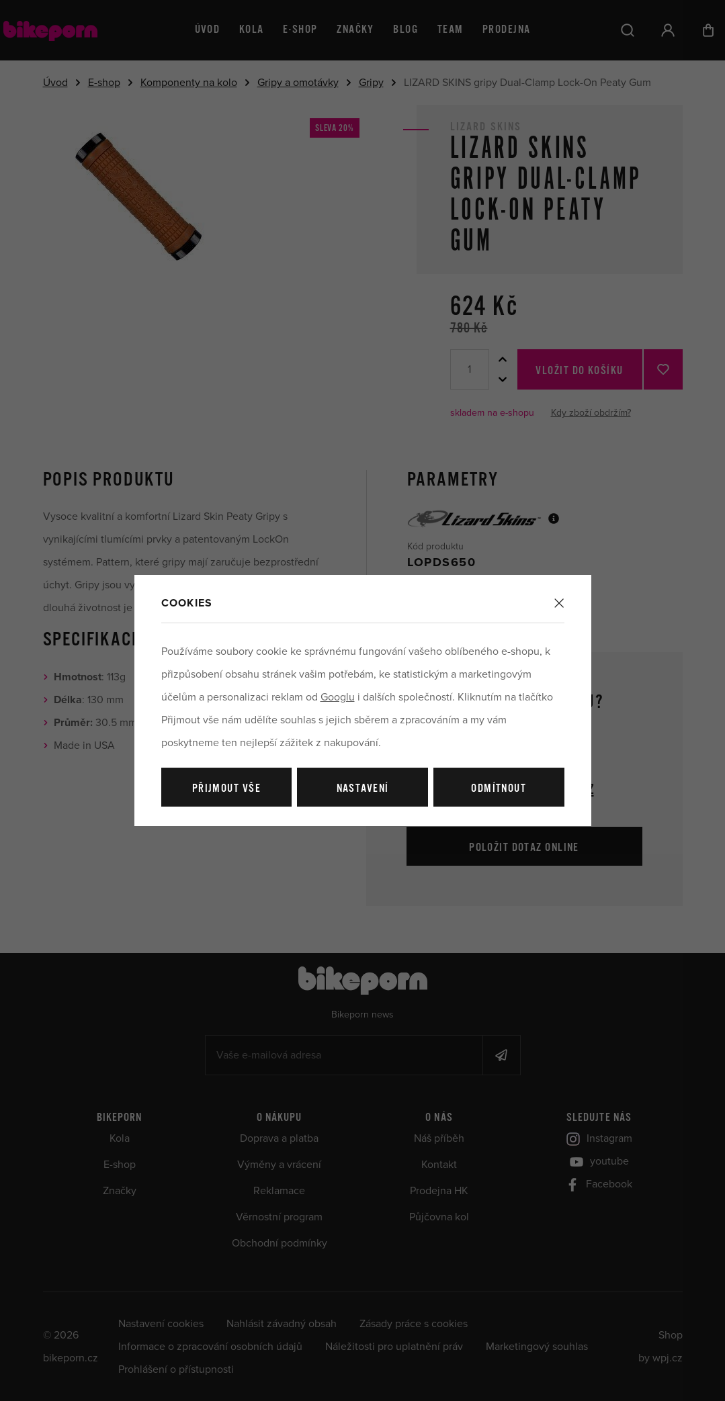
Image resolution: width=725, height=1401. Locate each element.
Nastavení (363, 789)
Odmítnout (498, 789)
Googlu (338, 697)
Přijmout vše (226, 789)
